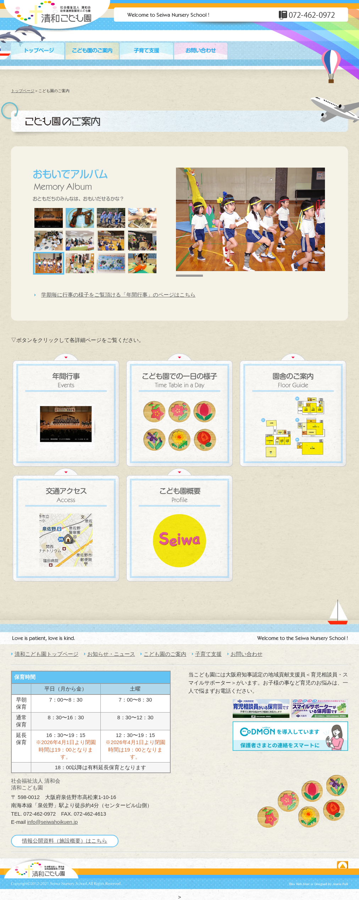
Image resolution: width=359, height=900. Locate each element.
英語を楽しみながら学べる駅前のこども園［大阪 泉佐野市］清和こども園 (41, 868)
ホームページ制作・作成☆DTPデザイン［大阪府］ (318, 884)
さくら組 (288, 801)
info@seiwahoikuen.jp (52, 822)
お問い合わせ (247, 654)
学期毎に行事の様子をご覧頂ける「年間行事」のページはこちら (118, 295)
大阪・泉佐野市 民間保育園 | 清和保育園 (57, 16)
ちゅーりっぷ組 (312, 791)
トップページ (22, 91)
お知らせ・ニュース (111, 654)
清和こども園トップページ (46, 654)
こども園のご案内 (165, 654)
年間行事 (66, 410)
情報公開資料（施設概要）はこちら (64, 841)
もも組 (268, 817)
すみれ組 (337, 785)
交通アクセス (66, 524)
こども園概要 (179, 524)
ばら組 (333, 810)
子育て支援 (208, 654)
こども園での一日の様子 (179, 410)
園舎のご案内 (293, 410)
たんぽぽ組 (309, 817)
